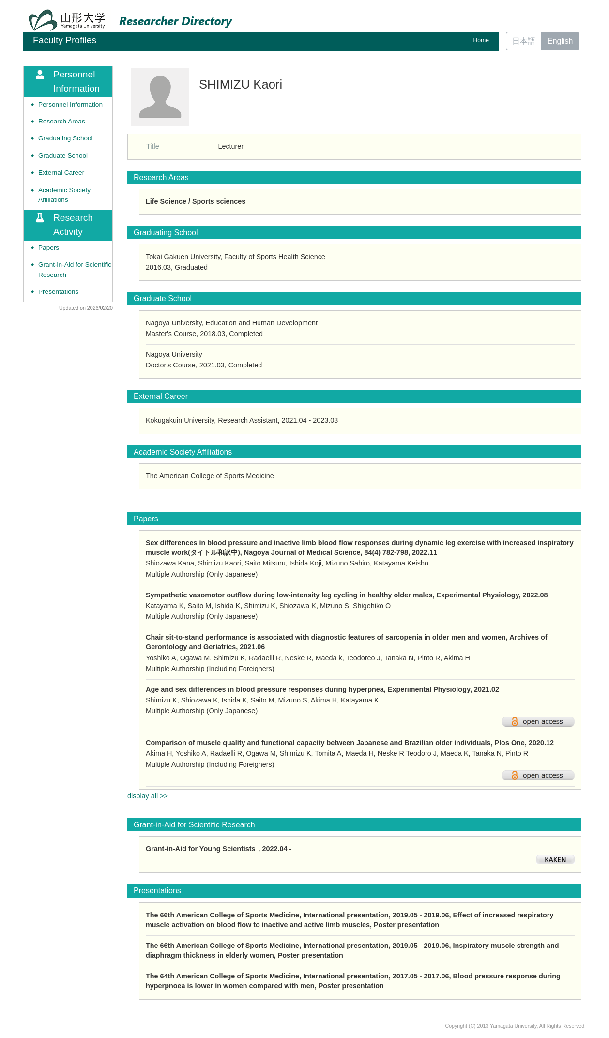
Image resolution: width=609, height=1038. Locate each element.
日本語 (523, 41)
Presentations (58, 291)
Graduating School (65, 138)
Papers (48, 247)
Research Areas (61, 121)
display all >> (147, 796)
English (560, 41)
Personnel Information (70, 104)
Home (481, 40)
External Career (61, 172)
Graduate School (63, 155)
